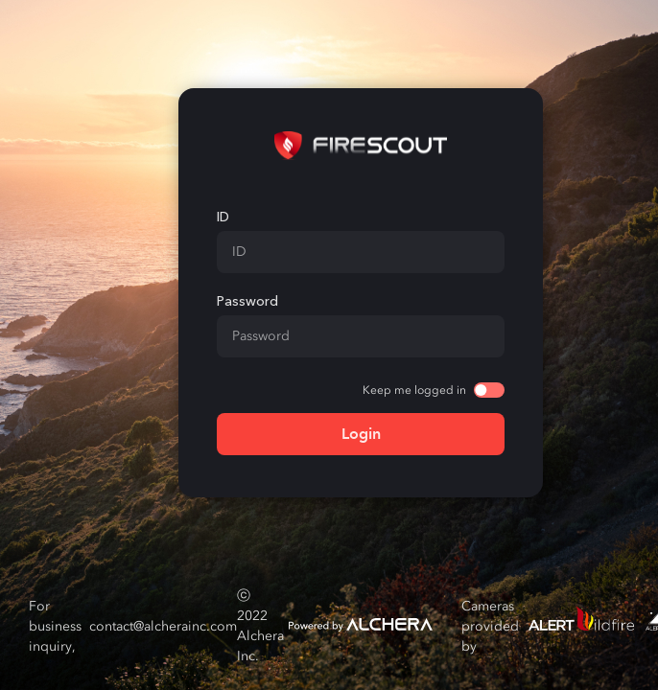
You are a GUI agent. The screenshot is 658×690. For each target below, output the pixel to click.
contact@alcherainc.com (163, 626)
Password (247, 301)
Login (361, 434)
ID (223, 217)
